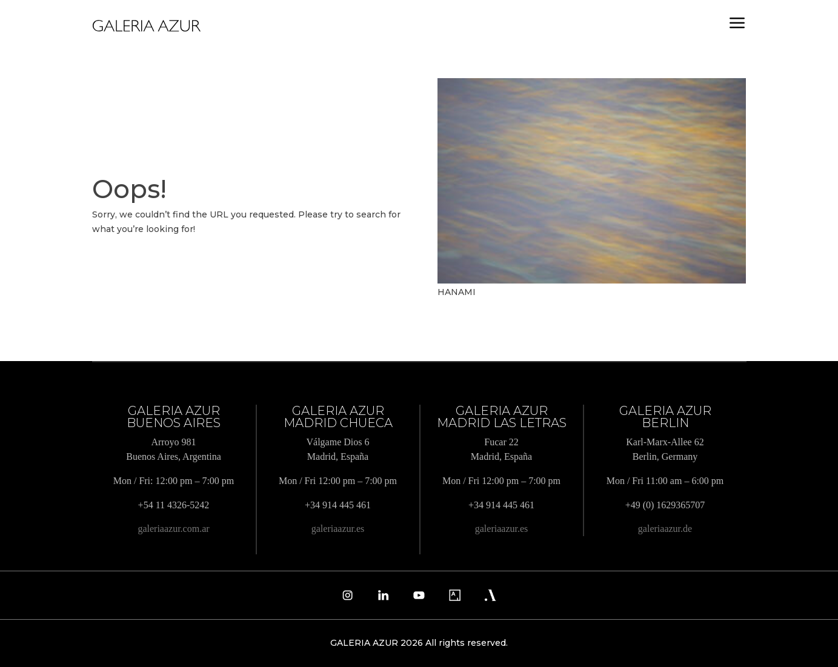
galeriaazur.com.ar (173, 528)
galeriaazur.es (338, 528)
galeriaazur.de (665, 528)
